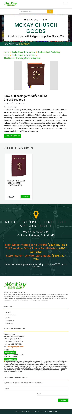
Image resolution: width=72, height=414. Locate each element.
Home (6, 52)
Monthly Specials (11, 315)
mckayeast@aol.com (16, 347)
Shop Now (28, 43)
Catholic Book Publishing (49, 52)
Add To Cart (11, 135)
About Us (8, 312)
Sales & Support (59, 44)
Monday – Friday (10, 352)
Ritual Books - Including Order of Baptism (22, 58)
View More (25, 197)
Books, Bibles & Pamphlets (23, 52)
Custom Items (10, 321)
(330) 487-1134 (57, 245)
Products (8, 318)
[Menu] (65, 4)
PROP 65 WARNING (10, 359)
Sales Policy (9, 323)
